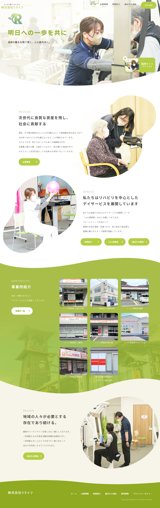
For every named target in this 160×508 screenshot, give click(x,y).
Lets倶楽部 (113, 241)
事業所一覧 (20, 310)
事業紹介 (88, 241)
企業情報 (26, 161)
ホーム (74, 493)
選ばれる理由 (138, 241)
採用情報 (125, 493)
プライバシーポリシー (142, 493)
